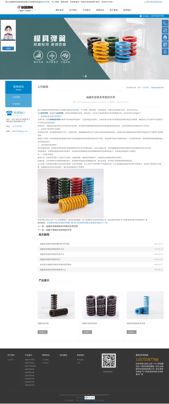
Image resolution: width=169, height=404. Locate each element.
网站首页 (60, 10)
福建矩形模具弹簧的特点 (50, 259)
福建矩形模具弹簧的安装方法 (52, 254)
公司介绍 (10, 360)
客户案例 (114, 10)
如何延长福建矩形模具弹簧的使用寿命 (55, 265)
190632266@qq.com (19, 131)
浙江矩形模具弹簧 (81, 223)
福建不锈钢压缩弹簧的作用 (58, 230)
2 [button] (85, 76)
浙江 (77, 400)
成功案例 (63, 355)
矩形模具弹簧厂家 (65, 223)
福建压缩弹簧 (29, 363)
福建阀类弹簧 (29, 372)
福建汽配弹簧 (29, 369)
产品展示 (87, 10)
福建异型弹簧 (29, 385)
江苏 (81, 400)
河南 (99, 400)
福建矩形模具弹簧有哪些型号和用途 (55, 244)
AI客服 (8, 48)
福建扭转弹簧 (29, 379)
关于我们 (73, 10)
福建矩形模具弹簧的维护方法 (52, 249)
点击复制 (83, 395)
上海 (84, 400)
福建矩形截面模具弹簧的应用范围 (62, 226)
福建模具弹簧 (29, 360)
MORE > (42, 332)
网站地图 (80, 360)
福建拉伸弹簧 (29, 375)
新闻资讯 (46, 355)
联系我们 (127, 10)
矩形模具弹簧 (52, 223)
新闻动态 (100, 10)
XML (79, 363)
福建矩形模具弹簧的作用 (157, 88)
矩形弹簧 (46, 2)
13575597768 (157, 16)
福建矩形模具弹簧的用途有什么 (53, 270)
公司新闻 (16, 97)
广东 (91, 400)
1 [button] (83, 76)
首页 (139, 87)
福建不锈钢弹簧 (30, 366)
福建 (102, 400)
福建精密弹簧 (29, 382)
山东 (95, 400)
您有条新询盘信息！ (154, 2)
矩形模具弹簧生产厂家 (98, 223)
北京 (88, 400)
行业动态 (16, 104)
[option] (84, 49)
